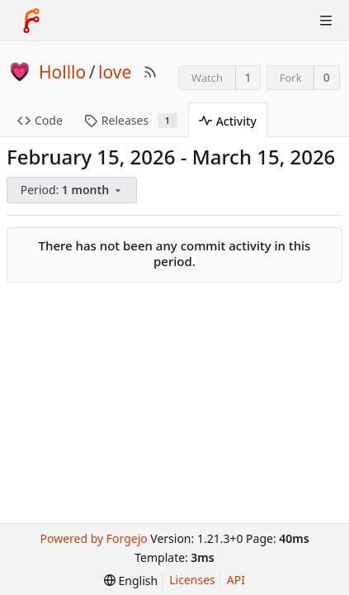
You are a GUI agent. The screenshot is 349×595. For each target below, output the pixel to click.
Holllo (62, 72)
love (114, 72)
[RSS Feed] (150, 71)
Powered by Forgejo (93, 538)
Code (40, 120)
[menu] (73, 190)
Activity (228, 121)
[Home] (31, 21)
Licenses (192, 580)
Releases (130, 120)
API (236, 580)
